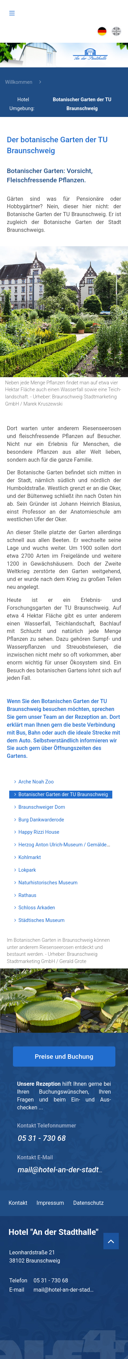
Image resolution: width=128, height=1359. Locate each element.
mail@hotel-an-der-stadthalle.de (71, 1169)
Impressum (50, 1203)
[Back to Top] (111, 1241)
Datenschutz (88, 1203)
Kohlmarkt (29, 857)
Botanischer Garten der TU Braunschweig (63, 794)
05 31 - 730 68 (42, 1138)
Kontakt (18, 1203)
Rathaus (27, 895)
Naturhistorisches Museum (47, 883)
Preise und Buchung (64, 1056)
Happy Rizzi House (38, 832)
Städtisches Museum (41, 920)
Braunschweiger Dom (41, 807)
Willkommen (18, 82)
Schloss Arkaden (36, 908)
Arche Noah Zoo (36, 782)
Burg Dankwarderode (41, 820)
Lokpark (27, 870)
